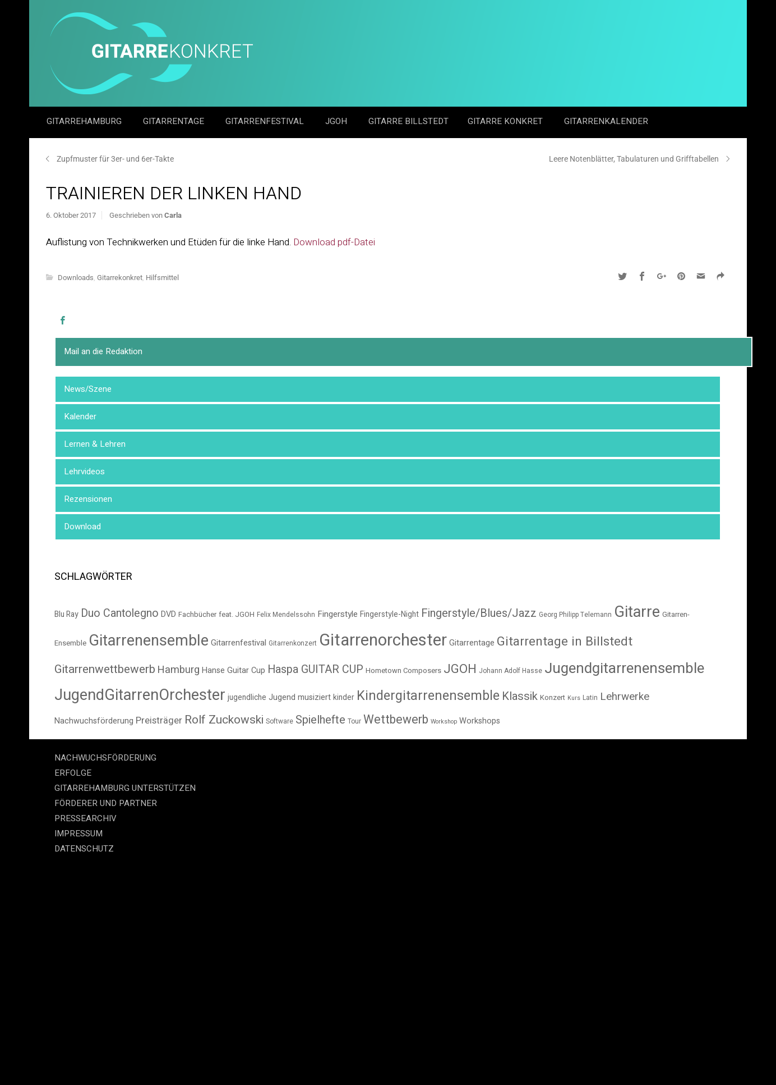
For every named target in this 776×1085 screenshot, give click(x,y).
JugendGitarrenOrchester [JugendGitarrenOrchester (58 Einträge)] (139, 695)
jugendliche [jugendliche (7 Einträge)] (247, 697)
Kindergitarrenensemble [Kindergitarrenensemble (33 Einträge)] (428, 696)
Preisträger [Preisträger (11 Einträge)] (159, 720)
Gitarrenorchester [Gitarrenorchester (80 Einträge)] (383, 640)
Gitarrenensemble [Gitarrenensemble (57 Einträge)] (149, 641)
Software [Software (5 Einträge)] (279, 721)
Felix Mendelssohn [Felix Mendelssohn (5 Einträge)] (286, 615)
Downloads (76, 277)
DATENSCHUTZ (84, 849)
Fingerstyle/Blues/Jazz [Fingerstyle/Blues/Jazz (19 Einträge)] (479, 613)
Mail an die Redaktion (103, 351)
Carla (173, 215)
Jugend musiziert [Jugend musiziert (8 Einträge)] (300, 697)
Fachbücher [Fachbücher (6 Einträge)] (197, 614)
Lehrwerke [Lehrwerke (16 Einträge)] (624, 696)
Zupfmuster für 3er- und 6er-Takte (115, 158)
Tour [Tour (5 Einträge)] (354, 721)
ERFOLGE (72, 773)
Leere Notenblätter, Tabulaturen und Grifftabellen (634, 158)
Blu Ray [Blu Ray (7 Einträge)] (66, 614)
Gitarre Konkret (506, 121)
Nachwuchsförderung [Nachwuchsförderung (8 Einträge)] (93, 721)
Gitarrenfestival (265, 121)
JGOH (337, 121)
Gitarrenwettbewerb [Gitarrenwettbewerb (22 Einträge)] (104, 669)
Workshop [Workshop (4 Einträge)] (444, 721)
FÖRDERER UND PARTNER (105, 803)
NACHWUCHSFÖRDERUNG (105, 758)
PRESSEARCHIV (85, 818)
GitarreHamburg (85, 121)
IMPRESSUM (78, 833)
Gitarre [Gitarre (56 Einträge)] (637, 612)
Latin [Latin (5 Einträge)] (590, 698)
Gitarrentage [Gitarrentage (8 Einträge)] (472, 643)
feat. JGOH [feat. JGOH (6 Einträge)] (237, 614)
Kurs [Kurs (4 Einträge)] (573, 698)
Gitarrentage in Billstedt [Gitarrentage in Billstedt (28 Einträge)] (564, 642)
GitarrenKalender (606, 121)
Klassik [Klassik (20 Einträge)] (520, 696)
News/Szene (88, 389)
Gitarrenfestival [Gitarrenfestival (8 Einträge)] (238, 643)
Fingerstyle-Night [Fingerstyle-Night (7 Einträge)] (389, 614)
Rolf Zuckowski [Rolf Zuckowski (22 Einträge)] (224, 720)
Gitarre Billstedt (408, 121)
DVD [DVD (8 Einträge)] (168, 614)
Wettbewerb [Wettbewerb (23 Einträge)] (395, 720)
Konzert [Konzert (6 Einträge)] (552, 697)
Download (82, 526)
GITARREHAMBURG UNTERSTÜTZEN (125, 788)
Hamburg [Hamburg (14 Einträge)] (179, 669)
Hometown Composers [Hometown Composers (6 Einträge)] (403, 670)
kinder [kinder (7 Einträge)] (343, 697)
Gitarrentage (174, 121)
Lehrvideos (84, 471)
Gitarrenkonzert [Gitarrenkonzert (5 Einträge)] (293, 643)
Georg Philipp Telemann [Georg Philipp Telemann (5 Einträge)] (575, 615)
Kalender (80, 416)
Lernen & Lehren (95, 444)
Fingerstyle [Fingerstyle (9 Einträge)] (337, 614)
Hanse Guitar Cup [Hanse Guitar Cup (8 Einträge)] (233, 670)
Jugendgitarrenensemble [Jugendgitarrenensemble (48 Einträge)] (624, 668)
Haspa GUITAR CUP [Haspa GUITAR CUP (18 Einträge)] (315, 669)
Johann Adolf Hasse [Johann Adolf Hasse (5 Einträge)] (510, 671)
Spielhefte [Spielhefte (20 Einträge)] (320, 720)
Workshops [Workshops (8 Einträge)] (479, 721)
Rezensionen (88, 499)
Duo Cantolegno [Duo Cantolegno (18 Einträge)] (120, 613)
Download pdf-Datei (334, 242)
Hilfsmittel (162, 277)
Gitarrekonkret (119, 277)
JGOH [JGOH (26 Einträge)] (460, 669)
